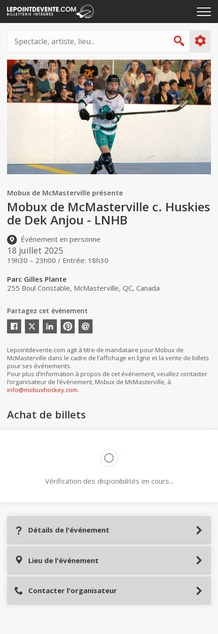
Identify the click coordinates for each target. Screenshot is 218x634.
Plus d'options (200, 41)
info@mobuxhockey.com (42, 390)
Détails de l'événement (61, 530)
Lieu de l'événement (56, 560)
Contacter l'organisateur (65, 590)
